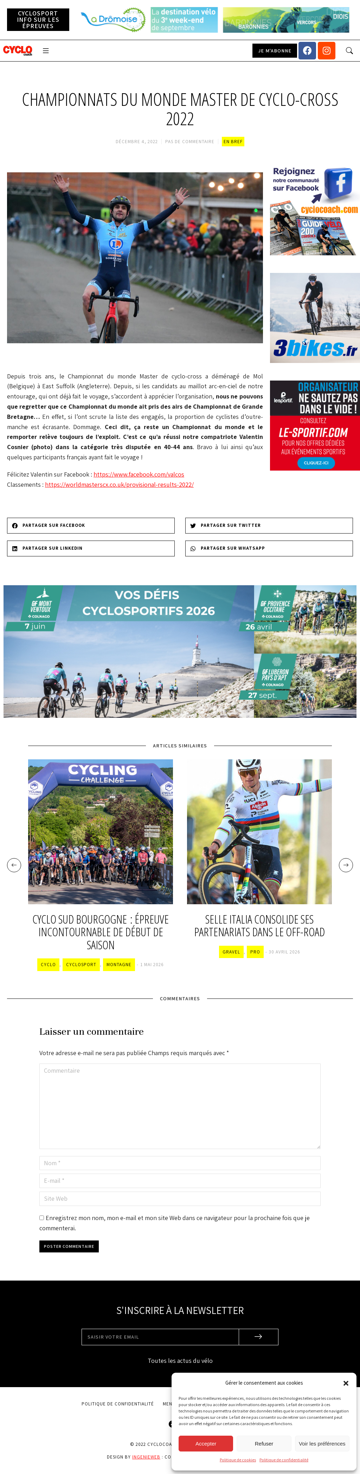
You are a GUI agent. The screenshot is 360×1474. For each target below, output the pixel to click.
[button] (345, 1383)
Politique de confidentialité (283, 1459)
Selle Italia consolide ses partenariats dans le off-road (259, 926)
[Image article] (100, 831)
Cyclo (48, 965)
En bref (233, 142)
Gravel (231, 952)
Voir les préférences (322, 1444)
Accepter (205, 1444)
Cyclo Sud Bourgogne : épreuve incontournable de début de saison (100, 932)
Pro (255, 952)
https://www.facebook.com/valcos (139, 474)
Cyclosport (81, 965)
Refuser (264, 1444)
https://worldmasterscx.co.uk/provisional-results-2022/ (119, 484)
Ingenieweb (146, 1457)
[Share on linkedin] (91, 548)
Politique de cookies (238, 1459)
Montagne (119, 965)
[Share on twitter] (269, 526)
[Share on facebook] (91, 526)
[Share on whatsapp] (269, 548)
